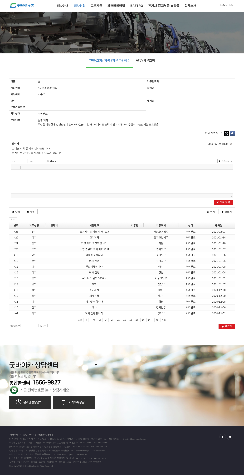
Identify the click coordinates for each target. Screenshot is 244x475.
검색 (43, 325)
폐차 (94, 284)
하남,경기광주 (161, 231)
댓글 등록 (223, 202)
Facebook (232, 133)
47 (143, 320)
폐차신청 (79, 5)
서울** (161, 290)
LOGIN (223, 4)
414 (16, 284)
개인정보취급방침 (46, 434)
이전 (80, 320)
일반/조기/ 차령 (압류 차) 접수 (109, 60)
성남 (161, 272)
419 (16, 255)
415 (16, 278)
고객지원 (96, 5)
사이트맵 (32, 434)
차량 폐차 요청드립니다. (94, 243)
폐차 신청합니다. (94, 313)
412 (16, 296)
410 (16, 307)
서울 (161, 243)
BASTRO (136, 5)
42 (112, 320)
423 (16, 231)
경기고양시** (161, 237)
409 (16, 313)
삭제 (30, 211)
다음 (164, 320)
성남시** (161, 261)
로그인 (13, 219)
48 (149, 320)
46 (137, 320)
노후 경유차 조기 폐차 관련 (94, 249)
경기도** (161, 249)
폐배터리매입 (116, 5)
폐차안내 (62, 5)
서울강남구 (161, 278)
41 (106, 320)
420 (16, 249)
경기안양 (161, 307)
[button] (14, 167)
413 (16, 290)
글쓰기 (227, 211)
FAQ (231, 4)
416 (16, 272)
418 (16, 261)
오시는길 (23, 434)
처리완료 (190, 231)
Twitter (226, 133)
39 (94, 320)
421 (16, 243)
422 (16, 237)
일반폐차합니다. (94, 266)
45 (130, 320)
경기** (161, 296)
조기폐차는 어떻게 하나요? (94, 231)
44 (124, 320)
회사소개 (190, 5)
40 (100, 320)
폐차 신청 (94, 261)
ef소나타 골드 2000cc (94, 278)
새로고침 (225, 161)
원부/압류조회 (145, 60)
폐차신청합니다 (94, 255)
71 (157, 320)
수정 (16, 211)
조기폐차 (94, 237)
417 (16, 266)
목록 (211, 211)
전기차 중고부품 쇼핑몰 (163, 5)
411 (16, 301)
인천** (161, 266)
